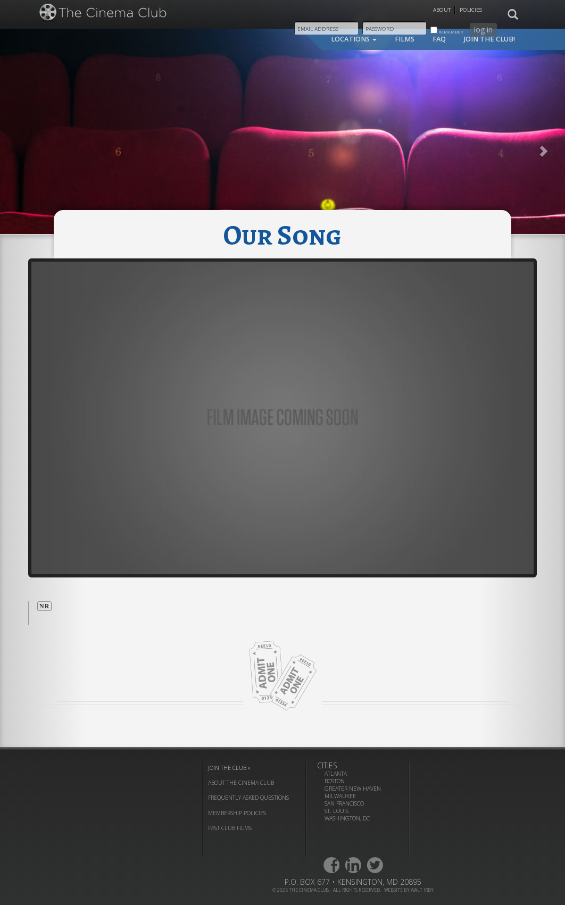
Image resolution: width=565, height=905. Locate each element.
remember (446, 31)
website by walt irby (409, 890)
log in (483, 29)
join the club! (489, 39)
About (442, 9)
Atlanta (336, 773)
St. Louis (336, 811)
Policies (471, 9)
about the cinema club (241, 782)
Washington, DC (347, 818)
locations (354, 39)
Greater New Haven (353, 788)
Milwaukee (340, 796)
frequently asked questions (248, 797)
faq (439, 39)
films (404, 39)
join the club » (229, 768)
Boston (335, 781)
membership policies (237, 813)
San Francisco (344, 803)
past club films (230, 828)
